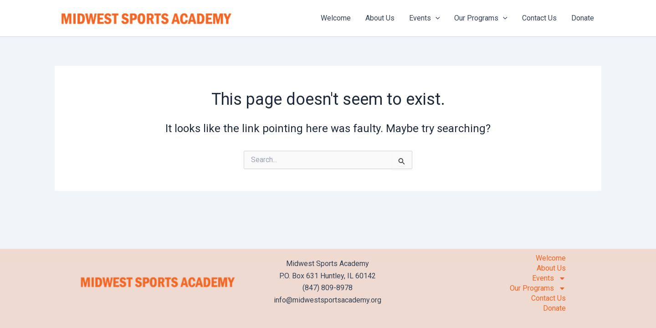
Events (424, 18)
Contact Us (539, 18)
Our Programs (480, 18)
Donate (582, 18)
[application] (435, 18)
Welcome (336, 18)
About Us (380, 18)
